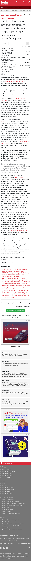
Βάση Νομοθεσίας (6, 469)
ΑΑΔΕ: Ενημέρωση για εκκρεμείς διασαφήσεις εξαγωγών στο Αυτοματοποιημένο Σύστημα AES (15, 393)
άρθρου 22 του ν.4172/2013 (18, 230)
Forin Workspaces (6, 477)
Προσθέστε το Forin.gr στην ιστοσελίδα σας (12, 529)
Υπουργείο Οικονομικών (8, 499)
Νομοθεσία (10, 7)
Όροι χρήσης (3, 555)
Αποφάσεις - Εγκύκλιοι (6, 497)
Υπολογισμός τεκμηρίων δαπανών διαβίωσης (12, 524)
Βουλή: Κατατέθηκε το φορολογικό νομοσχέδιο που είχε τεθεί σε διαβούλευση (15, 364)
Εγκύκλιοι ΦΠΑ (5, 507)
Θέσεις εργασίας (9, 558)
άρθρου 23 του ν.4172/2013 (14, 81)
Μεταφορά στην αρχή (8, 463)
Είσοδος (26, 2)
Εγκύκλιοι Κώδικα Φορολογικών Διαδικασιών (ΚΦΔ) (14, 505)
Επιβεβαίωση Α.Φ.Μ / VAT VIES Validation (11, 526)
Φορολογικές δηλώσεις (7, 475)
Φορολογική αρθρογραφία (8, 471)
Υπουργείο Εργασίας (7, 511)
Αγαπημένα (4, 485)
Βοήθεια (9, 556)
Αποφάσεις (18, 7)
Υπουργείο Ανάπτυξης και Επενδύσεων (11, 513)
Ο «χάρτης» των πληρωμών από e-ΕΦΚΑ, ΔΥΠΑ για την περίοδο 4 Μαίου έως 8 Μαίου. (14, 354)
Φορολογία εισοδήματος (11, 10)
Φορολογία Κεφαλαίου (7, 509)
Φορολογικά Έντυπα (7, 491)
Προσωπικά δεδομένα (17, 556)
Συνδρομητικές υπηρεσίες (7, 467)
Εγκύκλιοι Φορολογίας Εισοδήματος (10, 501)
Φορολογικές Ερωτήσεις (8, 487)
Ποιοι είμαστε (22, 555)
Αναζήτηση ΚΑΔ (5, 527)
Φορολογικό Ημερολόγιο (8, 489)
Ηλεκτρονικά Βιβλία (6, 473)
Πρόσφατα (15, 346)
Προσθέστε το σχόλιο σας (15, 311)
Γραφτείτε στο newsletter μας (7, 538)
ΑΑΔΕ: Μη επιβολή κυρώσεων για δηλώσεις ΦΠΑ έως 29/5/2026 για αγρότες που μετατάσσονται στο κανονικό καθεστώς (15, 403)
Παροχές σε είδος (6, 522)
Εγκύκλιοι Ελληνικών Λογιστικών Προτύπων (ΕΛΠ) (13, 503)
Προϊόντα (10, 555)
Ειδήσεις (3, 7)
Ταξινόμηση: (22, 306)
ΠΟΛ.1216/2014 (5, 121)
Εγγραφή (19, 2)
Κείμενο (5, 43)
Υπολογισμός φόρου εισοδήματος (10, 520)
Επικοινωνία (3, 556)
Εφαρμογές (3, 517)
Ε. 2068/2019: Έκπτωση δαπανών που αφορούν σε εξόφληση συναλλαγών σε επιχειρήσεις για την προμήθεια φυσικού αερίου (16, 286)
